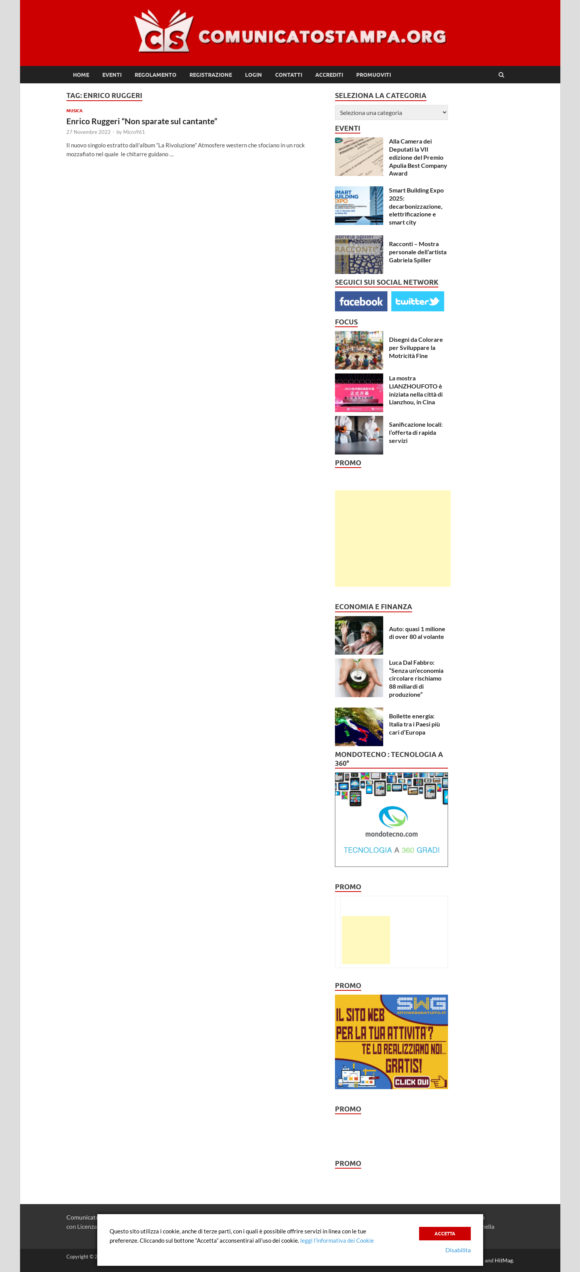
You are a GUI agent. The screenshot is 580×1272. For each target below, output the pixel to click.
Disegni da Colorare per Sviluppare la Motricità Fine (416, 347)
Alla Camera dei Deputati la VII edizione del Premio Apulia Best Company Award (418, 157)
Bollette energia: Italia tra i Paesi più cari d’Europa (414, 724)
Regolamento (155, 75)
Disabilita (458, 1249)
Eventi (112, 75)
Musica (74, 110)
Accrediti (329, 75)
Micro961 (134, 132)
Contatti (288, 75)
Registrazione (210, 75)
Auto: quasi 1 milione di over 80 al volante (417, 632)
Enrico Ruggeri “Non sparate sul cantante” (142, 121)
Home (81, 75)
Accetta (445, 1234)
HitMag (504, 1260)
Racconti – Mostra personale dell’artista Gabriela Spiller (417, 252)
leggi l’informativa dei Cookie (337, 1240)
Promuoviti (373, 75)
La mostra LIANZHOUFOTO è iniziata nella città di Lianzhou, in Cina (416, 389)
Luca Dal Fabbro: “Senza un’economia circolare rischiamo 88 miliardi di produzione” (416, 678)
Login (253, 75)
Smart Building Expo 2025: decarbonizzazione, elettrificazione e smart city (416, 206)
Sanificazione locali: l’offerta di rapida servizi (416, 432)
